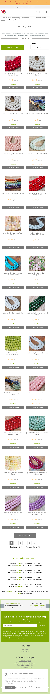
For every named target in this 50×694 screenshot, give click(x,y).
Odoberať (42, 625)
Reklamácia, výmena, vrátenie (25, 663)
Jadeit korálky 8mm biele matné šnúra (36, 74)
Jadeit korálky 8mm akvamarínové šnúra (37, 234)
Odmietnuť (38, 687)
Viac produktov (25, 535)
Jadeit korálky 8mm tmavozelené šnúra (37, 313)
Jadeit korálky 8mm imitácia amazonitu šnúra (13, 274)
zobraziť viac (25, 38)
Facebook (25, 649)
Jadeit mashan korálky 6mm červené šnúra (13, 433)
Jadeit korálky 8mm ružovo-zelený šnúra (37, 274)
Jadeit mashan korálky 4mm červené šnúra (37, 194)
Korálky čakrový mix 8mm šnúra (37, 113)
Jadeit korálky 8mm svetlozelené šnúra (37, 433)
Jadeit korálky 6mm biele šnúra (13, 313)
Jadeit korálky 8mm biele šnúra (13, 113)
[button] (36, 12)
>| (38, 543)
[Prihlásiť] (39, 12)
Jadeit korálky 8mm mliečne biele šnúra (37, 353)
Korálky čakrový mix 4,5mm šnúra (13, 393)
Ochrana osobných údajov (25, 667)
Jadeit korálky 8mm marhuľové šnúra (13, 154)
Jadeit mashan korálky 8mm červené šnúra (13, 74)
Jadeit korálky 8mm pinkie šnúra (37, 393)
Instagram (25, 651)
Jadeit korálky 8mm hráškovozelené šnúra (13, 353)
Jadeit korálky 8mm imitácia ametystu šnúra (37, 513)
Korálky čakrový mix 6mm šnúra (13, 193)
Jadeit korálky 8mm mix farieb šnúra (13, 473)
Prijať (10, 687)
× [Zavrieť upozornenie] (46, 2)
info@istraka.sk (19, 7)
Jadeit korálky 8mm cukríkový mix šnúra (13, 234)
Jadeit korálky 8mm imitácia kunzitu (13, 513)
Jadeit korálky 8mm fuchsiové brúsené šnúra (37, 473)
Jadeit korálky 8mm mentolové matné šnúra (37, 154)
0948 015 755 (31, 7)
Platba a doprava (25, 661)
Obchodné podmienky (25, 665)
